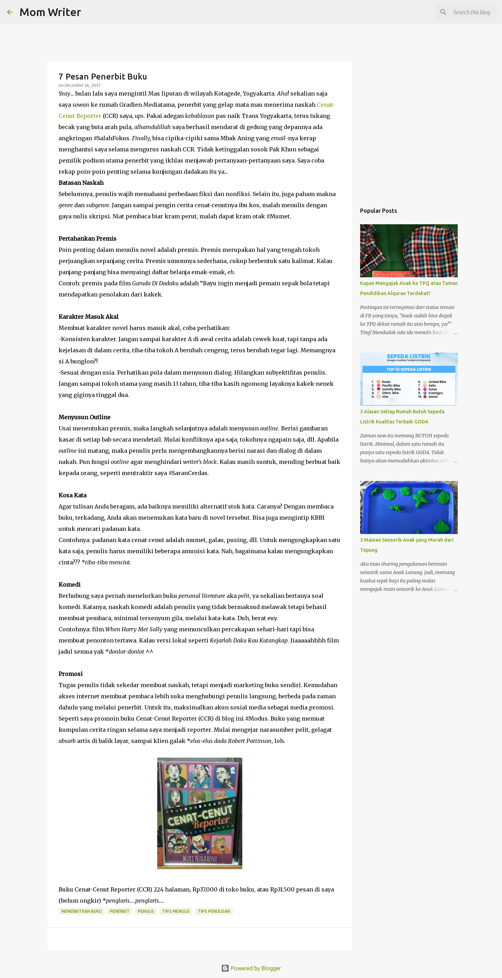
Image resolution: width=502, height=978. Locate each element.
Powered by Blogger (251, 968)
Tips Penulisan (214, 911)
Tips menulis (176, 911)
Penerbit (120, 911)
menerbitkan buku (81, 911)
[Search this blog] (459, 12)
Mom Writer (50, 12)
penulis (146, 911)
